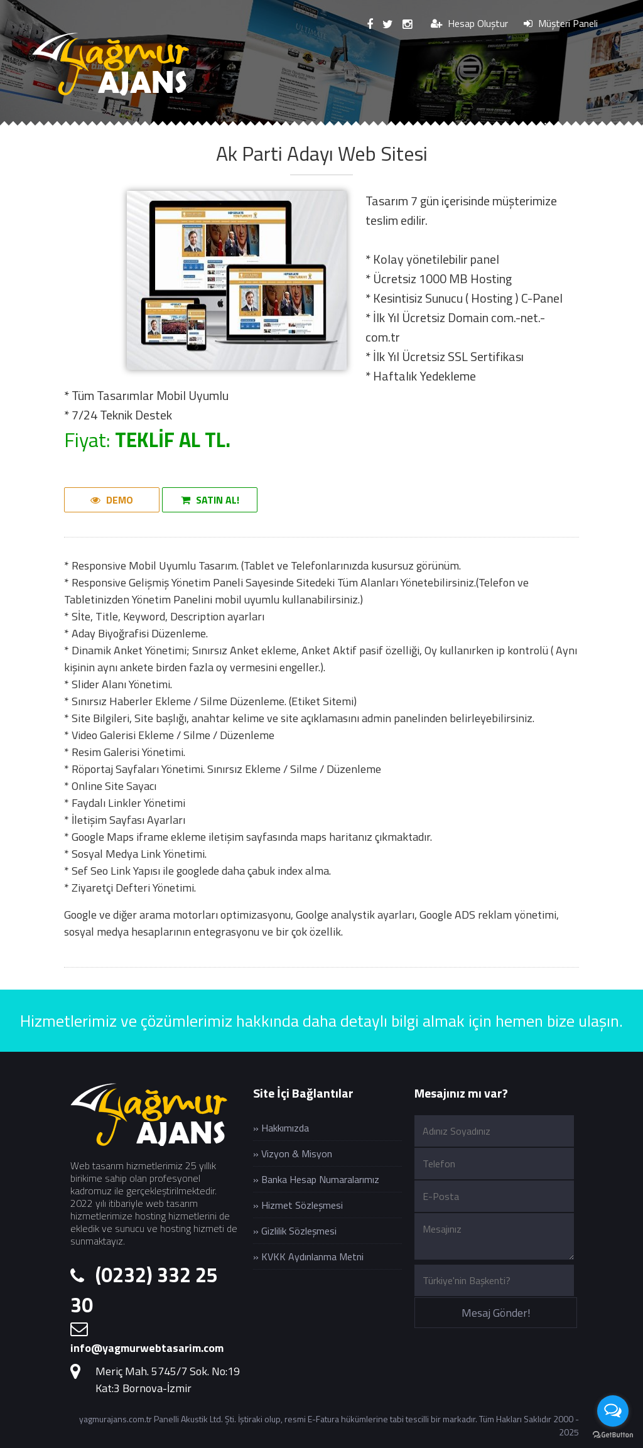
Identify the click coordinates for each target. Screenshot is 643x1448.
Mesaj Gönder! (496, 1312)
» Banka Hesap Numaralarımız (316, 1179)
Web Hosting (426, 129)
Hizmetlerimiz (221, 129)
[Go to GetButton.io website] (613, 1435)
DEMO (111, 499)
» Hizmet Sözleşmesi (298, 1205)
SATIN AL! (210, 499)
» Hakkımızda (281, 1127)
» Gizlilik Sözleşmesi (295, 1230)
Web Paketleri (325, 129)
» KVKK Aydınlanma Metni (308, 1256)
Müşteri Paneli (561, 23)
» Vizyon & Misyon (292, 1153)
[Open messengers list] (613, 1411)
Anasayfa (52, 129)
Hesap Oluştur (469, 23)
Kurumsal (131, 129)
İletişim (563, 129)
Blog (501, 129)
